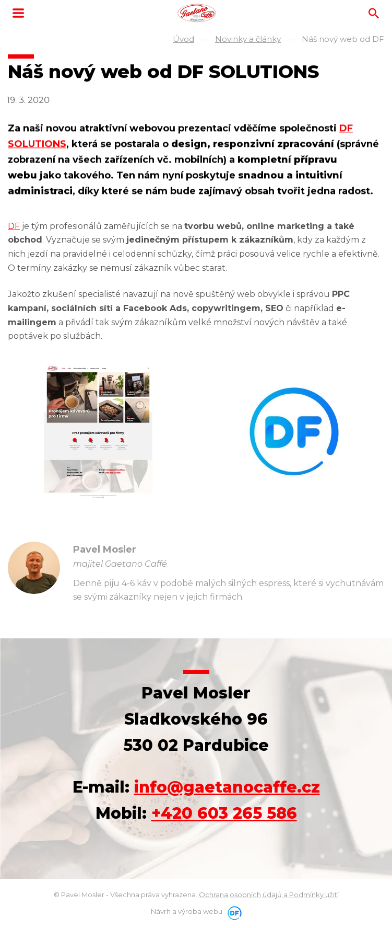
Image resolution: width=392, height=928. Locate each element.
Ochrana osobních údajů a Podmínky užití (269, 894)
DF (14, 226)
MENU (18, 13)
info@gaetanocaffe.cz (227, 787)
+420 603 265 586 (224, 813)
